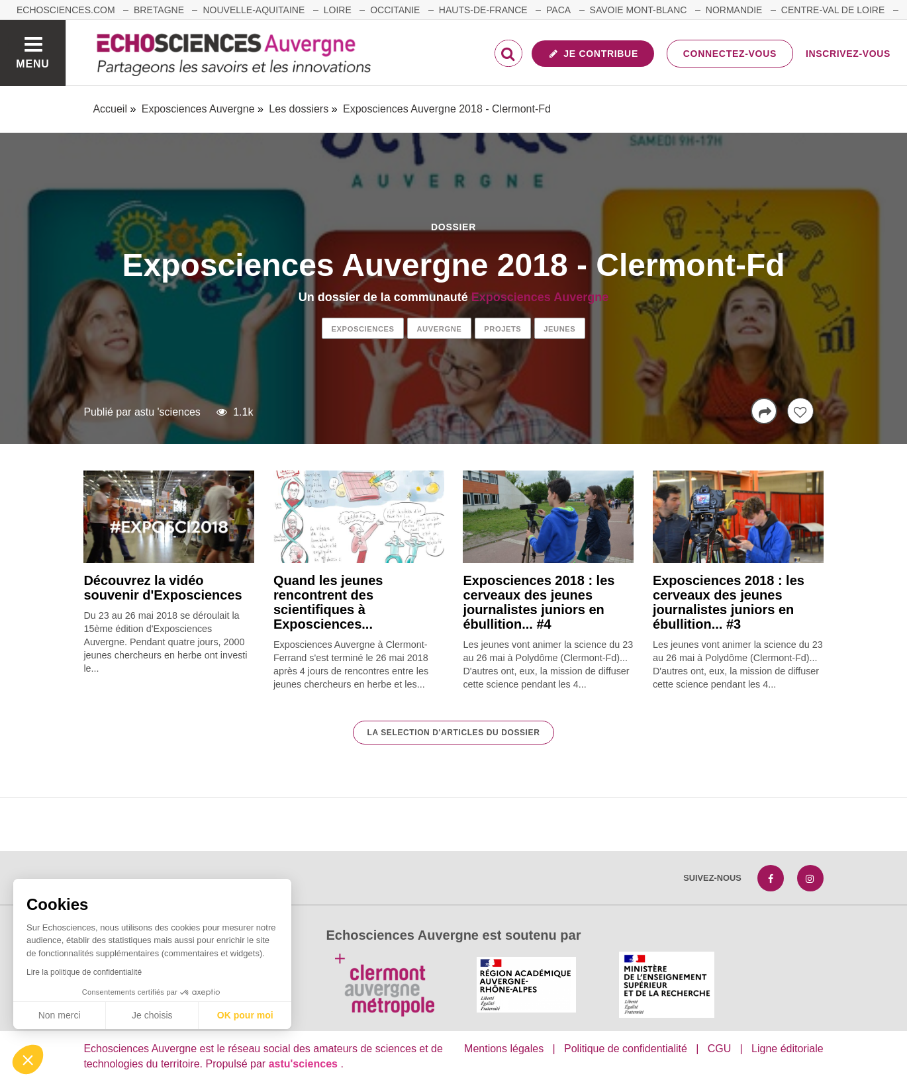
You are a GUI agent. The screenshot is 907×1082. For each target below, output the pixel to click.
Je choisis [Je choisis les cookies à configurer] (152, 1015)
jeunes (559, 329)
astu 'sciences (167, 412)
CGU (720, 1048)
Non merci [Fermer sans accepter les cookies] (59, 1015)
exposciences (363, 329)
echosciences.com (66, 10)
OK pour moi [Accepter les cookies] (245, 1015)
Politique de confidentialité (625, 1048)
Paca (558, 10)
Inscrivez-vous (848, 53)
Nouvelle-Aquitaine (254, 10)
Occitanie (395, 10)
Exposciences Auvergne (539, 297)
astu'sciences (305, 1063)
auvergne (438, 329)
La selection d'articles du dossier (453, 732)
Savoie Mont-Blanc (638, 10)
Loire (338, 10)
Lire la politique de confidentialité (84, 972)
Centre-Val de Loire (832, 10)
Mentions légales (504, 1048)
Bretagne (159, 10)
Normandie (734, 10)
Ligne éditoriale (787, 1048)
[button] (28, 1059)
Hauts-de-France (483, 10)
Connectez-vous (730, 53)
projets (502, 329)
